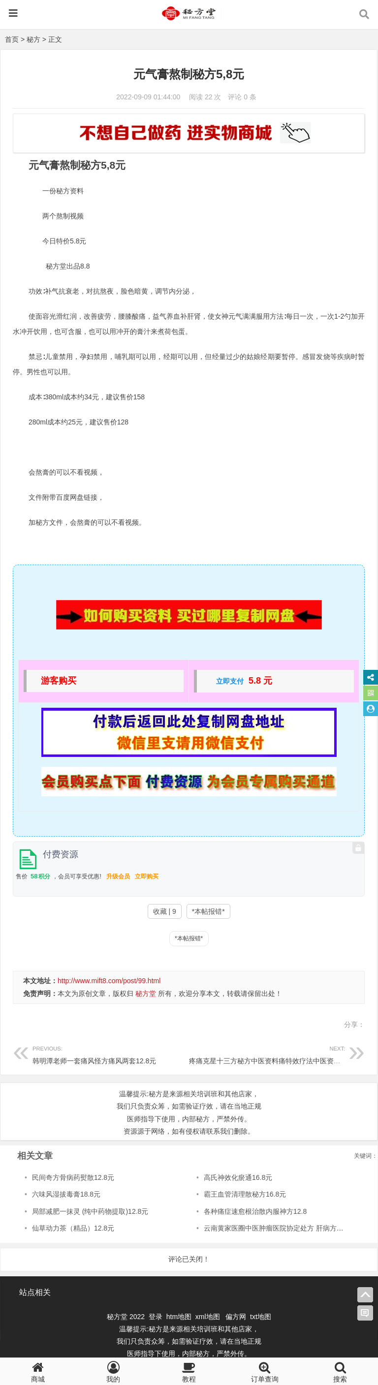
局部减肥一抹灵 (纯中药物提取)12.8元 (90, 1211)
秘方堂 (145, 993)
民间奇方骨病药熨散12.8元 (73, 1177)
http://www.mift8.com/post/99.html (109, 981)
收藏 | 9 (164, 911)
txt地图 (260, 1317)
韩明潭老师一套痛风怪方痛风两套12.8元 (110, 1054)
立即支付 (230, 681)
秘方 (33, 39)
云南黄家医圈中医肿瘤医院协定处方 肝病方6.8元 (278, 1228)
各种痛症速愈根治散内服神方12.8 (255, 1211)
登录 (156, 1317)
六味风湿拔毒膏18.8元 (66, 1194)
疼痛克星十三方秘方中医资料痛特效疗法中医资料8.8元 (273, 1054)
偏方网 (235, 1317)
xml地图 (208, 1317)
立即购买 (146, 876)
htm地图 (178, 1317)
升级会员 (118, 876)
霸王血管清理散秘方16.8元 (245, 1194)
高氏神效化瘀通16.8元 (238, 1177)
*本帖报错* (208, 911)
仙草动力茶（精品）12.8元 (73, 1228)
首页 (12, 39)
